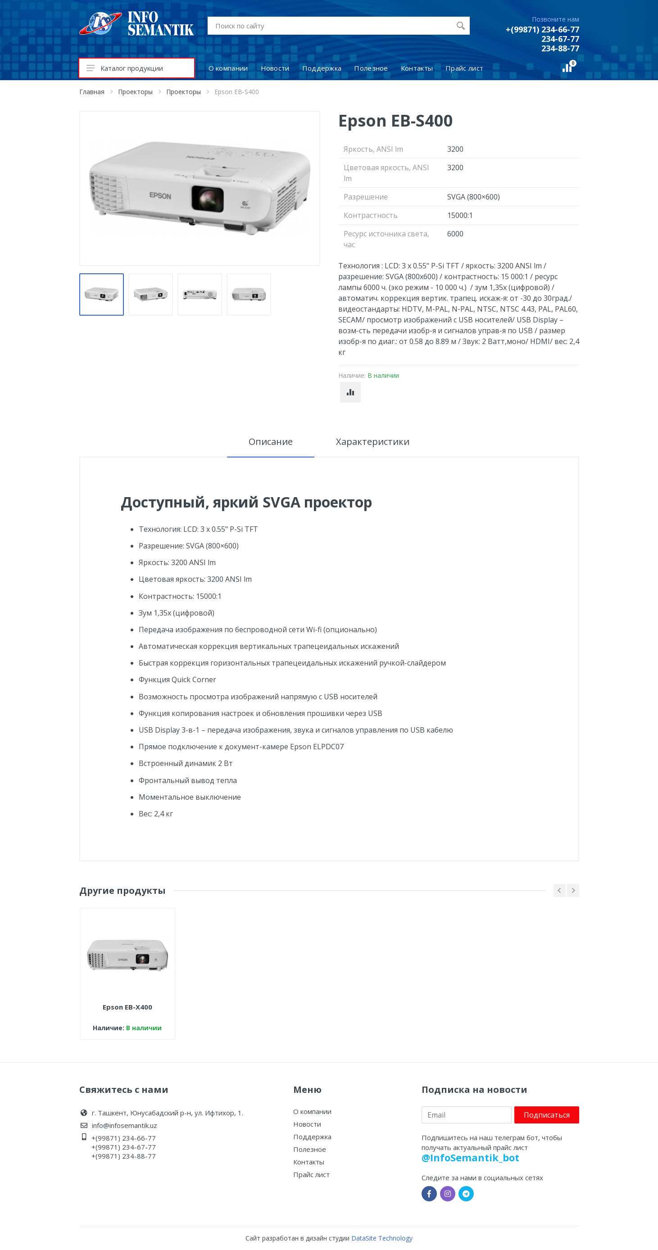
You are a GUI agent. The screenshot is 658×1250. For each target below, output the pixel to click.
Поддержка (312, 1136)
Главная (91, 91)
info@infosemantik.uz (124, 1125)
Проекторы (135, 91)
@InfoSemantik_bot (470, 1157)
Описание (271, 441)
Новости (307, 1123)
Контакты (308, 1161)
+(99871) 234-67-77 (123, 1146)
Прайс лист (311, 1174)
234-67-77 (560, 38)
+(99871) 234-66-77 (542, 29)
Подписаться (547, 1115)
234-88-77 (560, 48)
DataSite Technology (382, 1238)
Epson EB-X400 (127, 1006)
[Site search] (330, 26)
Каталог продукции (124, 67)
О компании (312, 1111)
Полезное (309, 1149)
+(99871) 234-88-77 (123, 1155)
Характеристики (372, 441)
